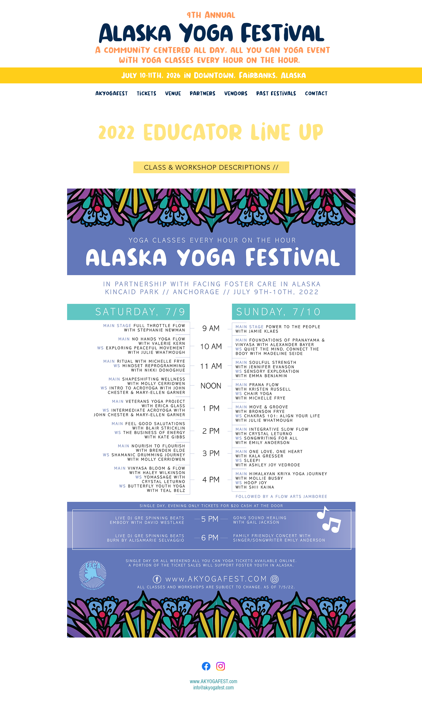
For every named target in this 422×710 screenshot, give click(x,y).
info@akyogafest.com (213, 688)
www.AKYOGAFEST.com (213, 681)
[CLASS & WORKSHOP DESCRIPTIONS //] (211, 167)
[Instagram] (220, 666)
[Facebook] (206, 666)
